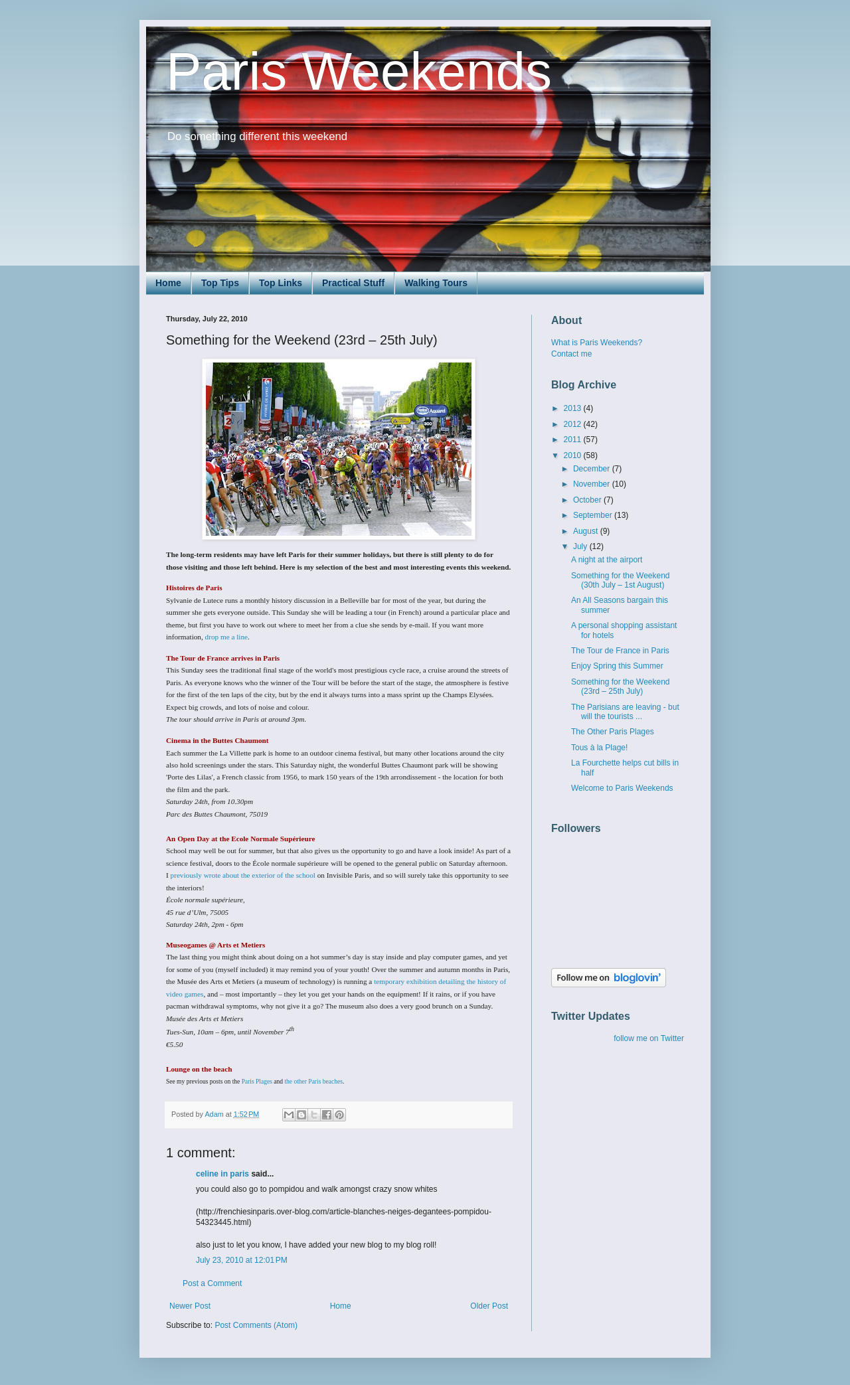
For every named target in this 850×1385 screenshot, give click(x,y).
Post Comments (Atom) (256, 1325)
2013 (574, 408)
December (592, 468)
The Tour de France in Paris (620, 650)
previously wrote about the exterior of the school (243, 875)
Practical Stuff (353, 283)
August (586, 531)
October (588, 500)
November (592, 484)
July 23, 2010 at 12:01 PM (242, 1260)
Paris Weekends (359, 71)
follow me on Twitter (649, 1038)
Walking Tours (436, 283)
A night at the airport (606, 559)
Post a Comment (212, 1283)
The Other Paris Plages (612, 731)
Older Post (489, 1306)
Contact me (571, 354)
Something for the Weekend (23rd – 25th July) (620, 686)
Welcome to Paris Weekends (622, 788)
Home (168, 283)
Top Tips (220, 283)
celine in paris (222, 1174)
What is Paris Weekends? (596, 342)
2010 (574, 455)
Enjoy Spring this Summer (617, 666)
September (593, 515)
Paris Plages (257, 1081)
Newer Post (190, 1306)
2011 (574, 439)
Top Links (280, 283)
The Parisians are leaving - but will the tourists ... (625, 711)
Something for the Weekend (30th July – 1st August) (620, 580)
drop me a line (226, 637)
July (581, 546)
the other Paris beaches (313, 1081)
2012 (574, 424)
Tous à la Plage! (599, 747)
